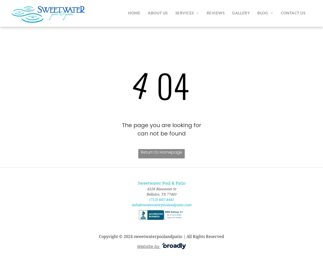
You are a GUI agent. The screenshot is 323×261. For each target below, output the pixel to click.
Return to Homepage (161, 152)
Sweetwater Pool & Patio (161, 183)
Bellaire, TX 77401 (161, 194)
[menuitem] (134, 13)
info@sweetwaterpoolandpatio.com (161, 205)
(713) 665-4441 (161, 200)
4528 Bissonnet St (161, 189)
